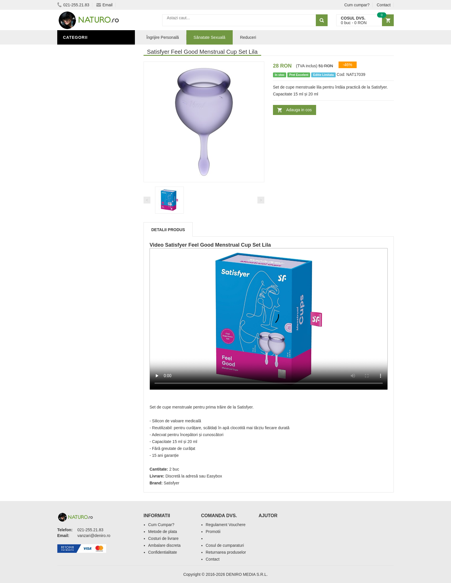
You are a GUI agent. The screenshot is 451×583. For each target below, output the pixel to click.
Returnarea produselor (226, 552)
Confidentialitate (162, 552)
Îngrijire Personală (87, 205)
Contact (384, 5)
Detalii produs (168, 229)
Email (104, 5)
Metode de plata (162, 531)
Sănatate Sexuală (210, 37)
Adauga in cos (299, 110)
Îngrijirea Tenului (85, 222)
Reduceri (248, 37)
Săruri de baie (80, 231)
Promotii (213, 531)
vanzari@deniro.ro (93, 535)
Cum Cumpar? (161, 524)
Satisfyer (171, 483)
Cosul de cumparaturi (225, 545)
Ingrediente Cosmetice (90, 213)
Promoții (74, 196)
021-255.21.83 (73, 5)
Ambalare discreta (164, 545)
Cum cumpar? (357, 5)
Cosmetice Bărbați (86, 239)
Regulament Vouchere (226, 524)
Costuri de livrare (163, 538)
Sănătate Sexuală (85, 49)
